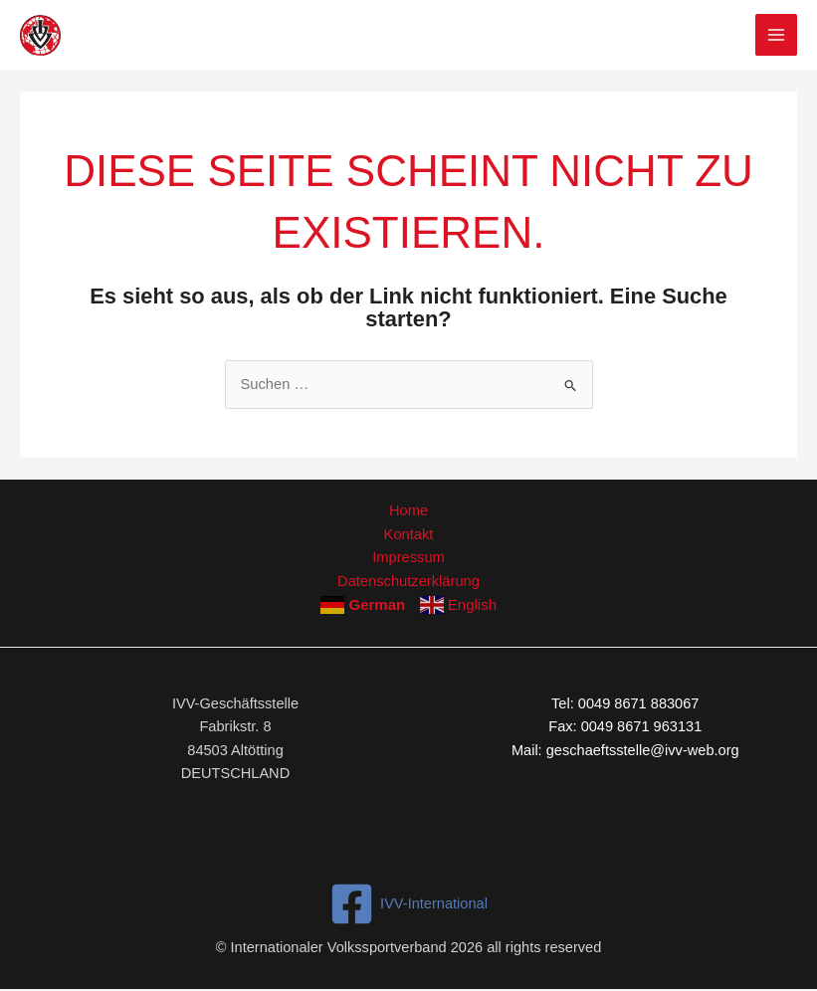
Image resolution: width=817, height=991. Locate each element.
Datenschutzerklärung (409, 580)
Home (408, 510)
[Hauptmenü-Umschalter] (776, 35)
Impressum (408, 556)
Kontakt (408, 533)
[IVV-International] (408, 903)
